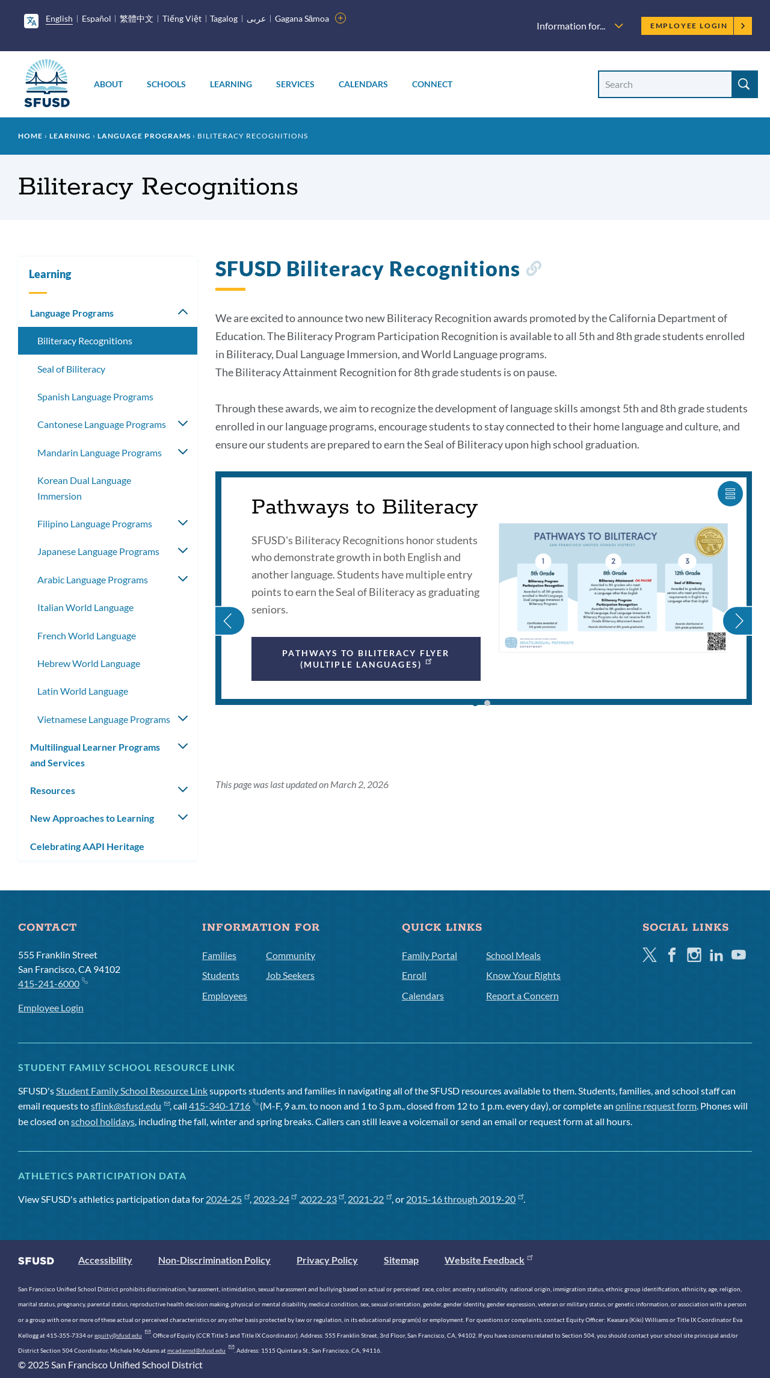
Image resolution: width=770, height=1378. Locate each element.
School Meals (513, 955)
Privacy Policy (327, 1259)
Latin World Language (82, 691)
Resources (52, 790)
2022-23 (323, 1199)
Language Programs (144, 135)
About (108, 84)
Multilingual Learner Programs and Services (95, 754)
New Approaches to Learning (92, 818)
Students (220, 975)
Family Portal (429, 955)
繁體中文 (136, 18)
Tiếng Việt (182, 18)
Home (30, 135)
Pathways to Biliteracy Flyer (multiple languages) (365, 658)
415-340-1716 (223, 1105)
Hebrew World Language (88, 663)
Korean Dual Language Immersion (84, 487)
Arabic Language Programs (92, 579)
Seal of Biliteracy (71, 368)
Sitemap (401, 1259)
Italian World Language (85, 607)
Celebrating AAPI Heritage (87, 846)
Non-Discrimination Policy (214, 1259)
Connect (432, 84)
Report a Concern (522, 995)
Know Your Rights (523, 975)
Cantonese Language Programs (101, 424)
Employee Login (698, 25)
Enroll (414, 975)
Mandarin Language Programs (99, 452)
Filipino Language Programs (94, 523)
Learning (231, 84)
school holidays (103, 1121)
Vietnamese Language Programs (103, 719)
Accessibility (105, 1259)
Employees (224, 995)
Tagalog (224, 18)
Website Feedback (488, 1259)
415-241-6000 (52, 982)
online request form (656, 1105)
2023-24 (275, 1199)
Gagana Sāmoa (302, 18)
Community (290, 955)
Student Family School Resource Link (132, 1090)
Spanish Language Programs (95, 396)
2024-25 (228, 1199)
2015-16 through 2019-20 (464, 1199)
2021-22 (370, 1199)
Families (219, 955)
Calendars (363, 84)
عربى (256, 18)
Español (96, 18)
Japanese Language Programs (98, 551)
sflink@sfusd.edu (130, 1105)
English (59, 18)
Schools (166, 84)
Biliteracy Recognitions (84, 340)
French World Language (86, 635)
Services (295, 84)
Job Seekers (290, 975)
